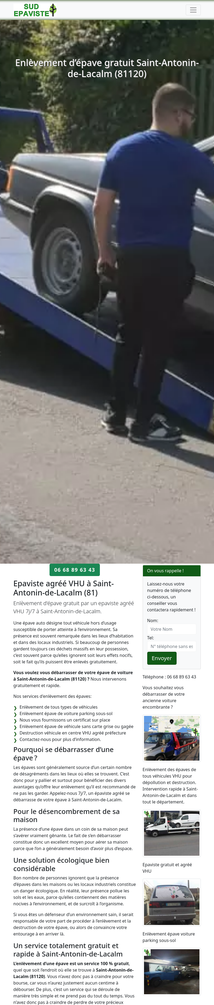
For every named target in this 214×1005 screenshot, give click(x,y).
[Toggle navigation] (193, 10)
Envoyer (162, 658)
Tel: (150, 638)
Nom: (152, 620)
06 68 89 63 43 (74, 569)
